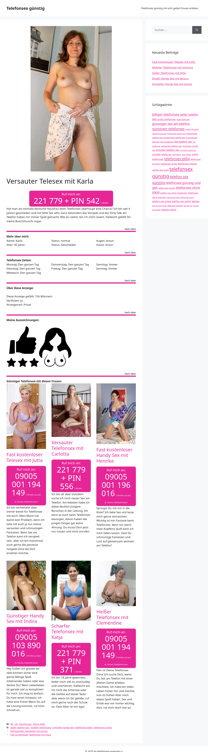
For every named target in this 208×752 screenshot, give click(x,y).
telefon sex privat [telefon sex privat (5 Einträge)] (161, 201)
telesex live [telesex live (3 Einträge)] (188, 206)
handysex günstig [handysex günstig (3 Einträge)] (159, 134)
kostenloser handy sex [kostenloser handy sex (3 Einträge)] (176, 134)
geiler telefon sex (19, 727)
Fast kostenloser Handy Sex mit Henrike (114, 455)
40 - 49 (14, 724)
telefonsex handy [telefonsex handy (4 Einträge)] (166, 188)
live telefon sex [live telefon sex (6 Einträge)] (183, 141)
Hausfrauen (25, 724)
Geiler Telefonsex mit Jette (169, 73)
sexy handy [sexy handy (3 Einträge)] (186, 154)
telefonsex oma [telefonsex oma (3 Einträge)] (173, 197)
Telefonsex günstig (25, 8)
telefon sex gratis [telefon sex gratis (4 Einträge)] (160, 170)
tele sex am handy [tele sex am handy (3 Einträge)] (159, 206)
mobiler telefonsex (40, 727)
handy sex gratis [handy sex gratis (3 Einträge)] (192, 129)
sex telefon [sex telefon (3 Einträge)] (176, 154)
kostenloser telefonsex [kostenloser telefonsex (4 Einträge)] (174, 137)
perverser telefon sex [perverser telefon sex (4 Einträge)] (171, 146)
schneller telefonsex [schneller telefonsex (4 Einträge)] (162, 154)
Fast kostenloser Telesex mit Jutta (24, 457)
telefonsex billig (84, 727)
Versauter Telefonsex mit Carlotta (68, 448)
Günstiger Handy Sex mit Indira (25, 618)
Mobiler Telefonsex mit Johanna (172, 67)
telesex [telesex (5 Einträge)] (196, 201)
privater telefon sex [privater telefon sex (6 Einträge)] (167, 150)
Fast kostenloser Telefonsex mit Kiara (30, 734)
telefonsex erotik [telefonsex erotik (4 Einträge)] (169, 163)
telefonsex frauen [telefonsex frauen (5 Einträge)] (187, 163)
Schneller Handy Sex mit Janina (172, 84)
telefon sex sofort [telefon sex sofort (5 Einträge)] (181, 201)
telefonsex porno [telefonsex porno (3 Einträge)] (187, 197)
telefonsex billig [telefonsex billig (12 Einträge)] (177, 158)
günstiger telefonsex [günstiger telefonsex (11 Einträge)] (168, 128)
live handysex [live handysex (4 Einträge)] (166, 141)
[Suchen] (197, 30)
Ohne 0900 (39, 724)
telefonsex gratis (103, 727)
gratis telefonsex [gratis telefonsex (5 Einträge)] (166, 119)
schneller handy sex (63, 727)
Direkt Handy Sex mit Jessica (170, 78)
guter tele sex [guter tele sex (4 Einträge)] (182, 119)
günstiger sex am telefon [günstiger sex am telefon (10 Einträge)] (171, 124)
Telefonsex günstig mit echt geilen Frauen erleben (169, 8)
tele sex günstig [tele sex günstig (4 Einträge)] (175, 205)
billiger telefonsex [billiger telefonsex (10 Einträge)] (165, 114)
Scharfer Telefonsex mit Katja (68, 631)
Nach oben (130, 229)
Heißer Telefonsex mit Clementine (112, 617)
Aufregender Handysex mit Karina (29, 731)
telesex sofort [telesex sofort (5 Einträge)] (168, 209)
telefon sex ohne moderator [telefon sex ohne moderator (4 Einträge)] (173, 192)
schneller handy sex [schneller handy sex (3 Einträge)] (188, 150)
